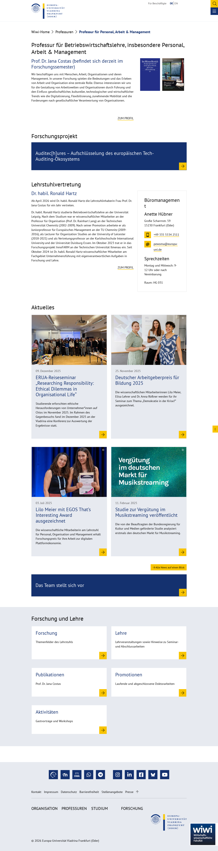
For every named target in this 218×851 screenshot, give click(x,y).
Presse (129, 792)
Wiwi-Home (40, 32)
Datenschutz (69, 792)
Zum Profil (126, 118)
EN (176, 3)
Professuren (64, 32)
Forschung (132, 808)
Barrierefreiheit (89, 792)
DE (171, 3)
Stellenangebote (112, 792)
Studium (99, 808)
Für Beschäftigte (157, 3)
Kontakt (36, 792)
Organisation (44, 808)
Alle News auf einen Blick (168, 567)
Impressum (51, 792)
